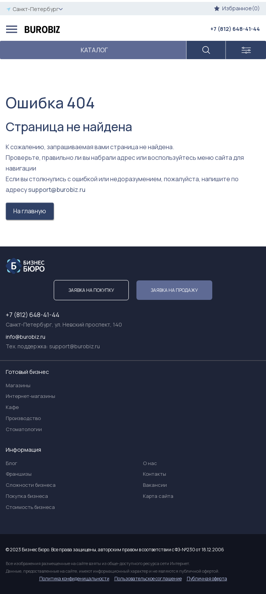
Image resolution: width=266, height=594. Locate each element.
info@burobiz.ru (25, 336)
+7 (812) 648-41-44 (235, 28)
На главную (29, 211)
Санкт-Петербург (34, 9)
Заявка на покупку (91, 290)
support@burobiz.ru (56, 189)
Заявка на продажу (174, 290)
